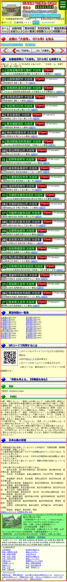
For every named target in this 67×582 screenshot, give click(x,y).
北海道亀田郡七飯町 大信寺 (24, 70)
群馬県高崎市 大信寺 (20, 97)
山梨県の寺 (31, 335)
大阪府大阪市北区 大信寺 (24, 212)
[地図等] (57, 74)
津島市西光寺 (18, 575)
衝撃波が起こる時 (26, 577)
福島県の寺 (31, 322)
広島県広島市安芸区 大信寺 (26, 266)
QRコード (30, 359)
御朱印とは (6, 565)
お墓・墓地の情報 (9, 554)
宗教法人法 (6, 561)
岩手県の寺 (31, 317)
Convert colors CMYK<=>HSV (17, 579)
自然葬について (8, 563)
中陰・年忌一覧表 (9, 556)
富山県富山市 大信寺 (21, 150)
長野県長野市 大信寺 (21, 159)
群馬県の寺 (6, 326)
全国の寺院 (30, 45)
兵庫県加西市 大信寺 (21, 230)
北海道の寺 (6, 317)
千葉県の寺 (6, 328)
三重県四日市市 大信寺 (23, 177)
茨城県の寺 (6, 324)
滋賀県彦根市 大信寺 (21, 186)
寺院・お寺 (6, 567)
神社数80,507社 (53, 15)
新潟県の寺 (31, 331)
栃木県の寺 (31, 324)
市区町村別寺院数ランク (43, 30)
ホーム (36, 22)
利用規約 (41, 537)
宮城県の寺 (6, 320)
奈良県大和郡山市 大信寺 (24, 239)
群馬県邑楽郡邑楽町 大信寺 (24, 88)
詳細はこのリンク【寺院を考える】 (17, 512)
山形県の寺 (6, 322)
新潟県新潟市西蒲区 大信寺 (24, 141)
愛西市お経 (6, 575)
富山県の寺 (6, 333)
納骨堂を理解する (32, 556)
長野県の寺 (6, 337)
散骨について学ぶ (32, 559)
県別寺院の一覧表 (30, 30)
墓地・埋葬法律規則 (33, 563)
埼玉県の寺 (31, 326)
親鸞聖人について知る (34, 561)
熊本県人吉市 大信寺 (21, 302)
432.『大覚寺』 (43, 51)
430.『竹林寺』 (23, 51)
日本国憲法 (6, 550)
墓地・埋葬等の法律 (9, 552)
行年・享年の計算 (9, 559)
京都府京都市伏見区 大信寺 (26, 195)
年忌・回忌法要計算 (33, 565)
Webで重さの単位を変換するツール (38, 575)
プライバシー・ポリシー (13, 537)
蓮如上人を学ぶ (32, 552)
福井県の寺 (6, 335)
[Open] (48, 70)
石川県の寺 (31, 333)
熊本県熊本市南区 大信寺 (24, 293)
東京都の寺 (31, 328)
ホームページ (5, 30)
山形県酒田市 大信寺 (20, 79)
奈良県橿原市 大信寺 (21, 248)
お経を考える (31, 554)
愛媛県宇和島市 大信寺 (23, 275)
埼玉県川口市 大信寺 (20, 106)
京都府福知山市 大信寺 (23, 204)
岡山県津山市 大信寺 (21, 257)
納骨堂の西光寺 (36, 579)
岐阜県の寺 (31, 337)
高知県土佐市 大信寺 (21, 284)
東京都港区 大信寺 (18, 114)
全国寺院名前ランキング (12, 45)
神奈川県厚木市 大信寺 (21, 132)
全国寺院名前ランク (17, 30)
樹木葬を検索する (32, 550)
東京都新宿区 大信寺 (20, 123)
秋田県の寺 (31, 320)
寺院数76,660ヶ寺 (37, 15)
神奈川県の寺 (7, 331)
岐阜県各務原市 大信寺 (23, 168)
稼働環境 (31, 537)
